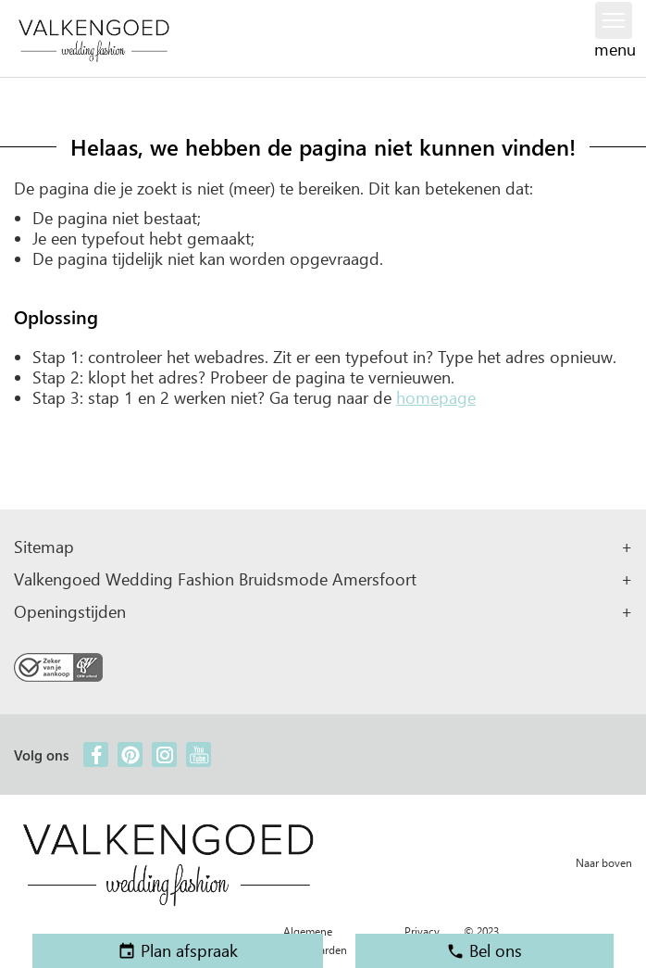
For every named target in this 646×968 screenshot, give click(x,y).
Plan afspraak (178, 950)
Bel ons (484, 950)
